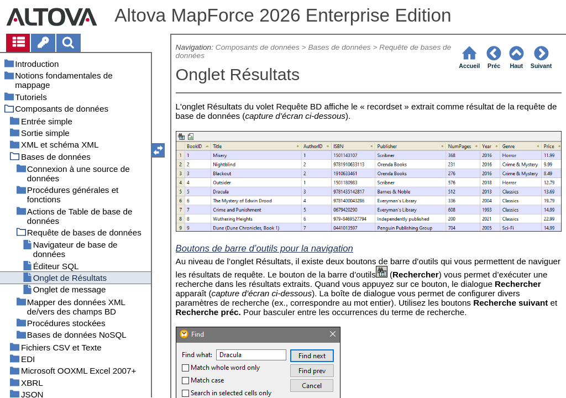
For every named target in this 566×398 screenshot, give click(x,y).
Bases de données (339, 47)
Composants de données (258, 47)
